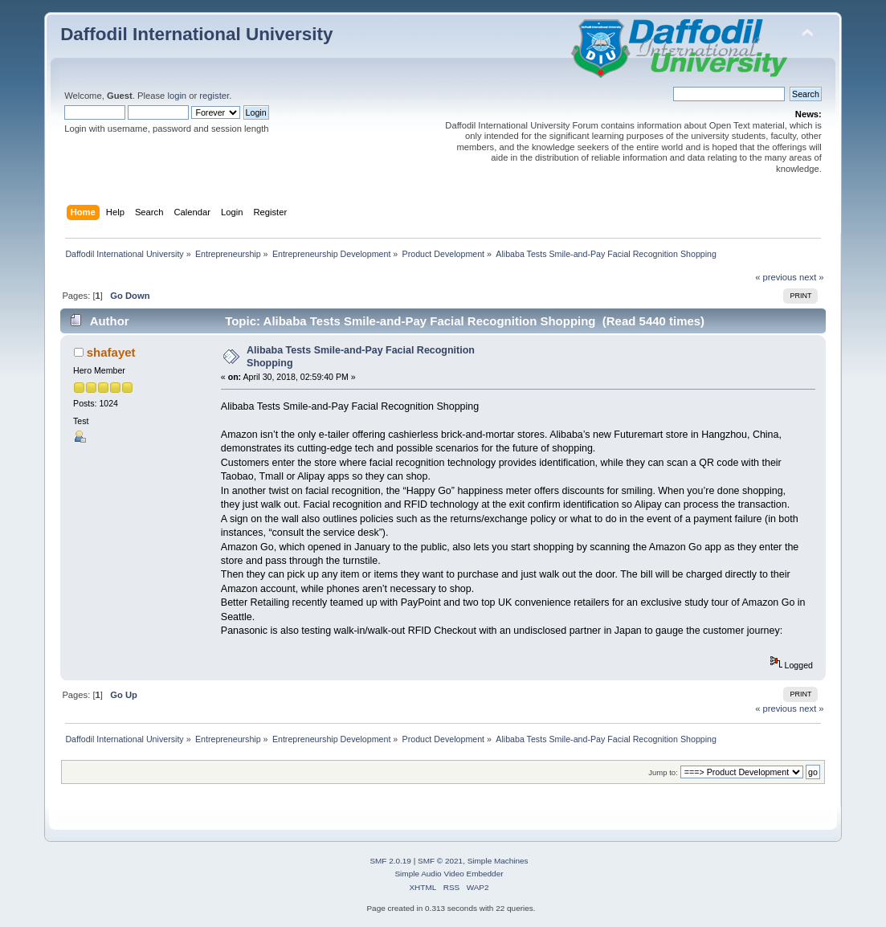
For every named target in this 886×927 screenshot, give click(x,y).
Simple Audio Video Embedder (448, 873)
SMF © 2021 (440, 860)
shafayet (111, 352)
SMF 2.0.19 (390, 860)
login (176, 95)
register (214, 95)
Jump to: (663, 772)
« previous (776, 277)
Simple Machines (498, 860)
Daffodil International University (196, 34)
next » (811, 277)
